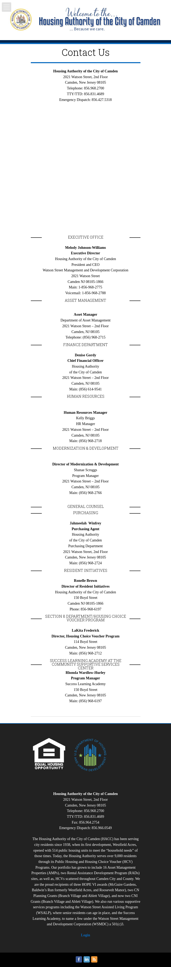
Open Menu (6, 7)
